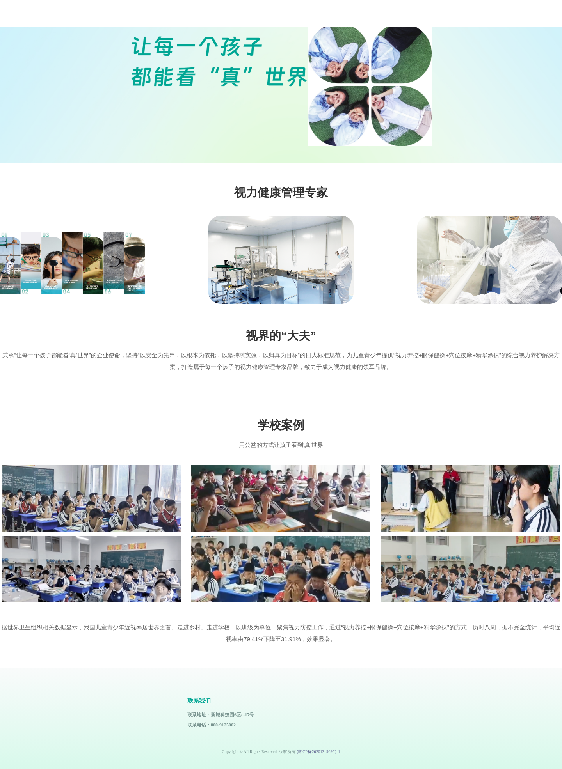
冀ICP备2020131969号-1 (318, 752)
